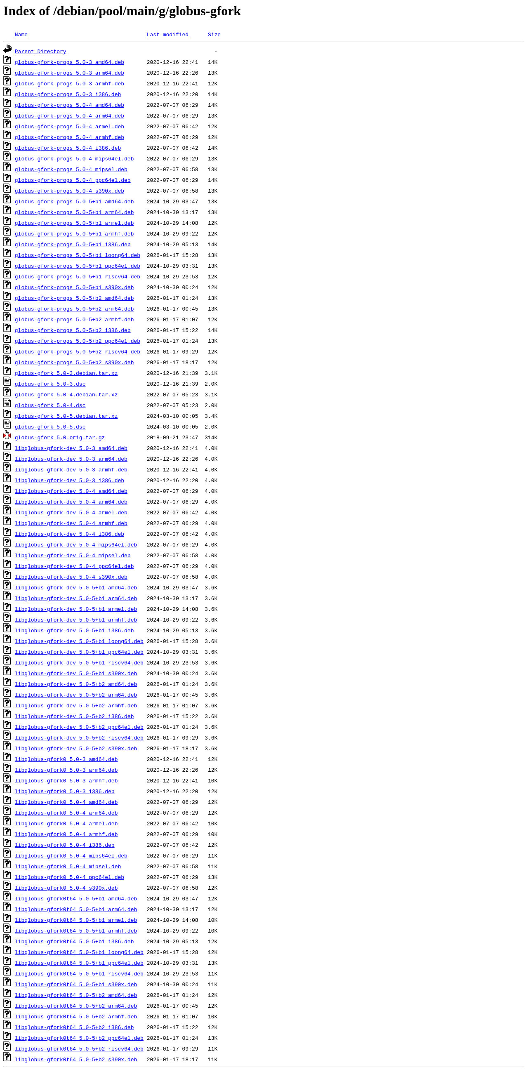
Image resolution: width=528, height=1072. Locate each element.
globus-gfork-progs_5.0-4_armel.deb (69, 126)
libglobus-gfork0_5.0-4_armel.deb (66, 823)
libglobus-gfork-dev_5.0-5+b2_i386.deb (74, 716)
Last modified (168, 34)
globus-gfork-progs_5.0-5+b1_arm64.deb (74, 212)
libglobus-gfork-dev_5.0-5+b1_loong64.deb (79, 641)
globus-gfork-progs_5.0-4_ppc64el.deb (73, 180)
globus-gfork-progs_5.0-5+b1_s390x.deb (74, 287)
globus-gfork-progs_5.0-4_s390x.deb (69, 190)
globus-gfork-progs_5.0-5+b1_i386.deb (73, 244)
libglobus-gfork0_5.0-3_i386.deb (65, 791)
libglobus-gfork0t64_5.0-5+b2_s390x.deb (76, 1059)
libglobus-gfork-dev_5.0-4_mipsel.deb (73, 555)
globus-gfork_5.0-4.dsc (50, 405)
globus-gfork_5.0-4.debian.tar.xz (66, 394)
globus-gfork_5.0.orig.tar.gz (60, 437)
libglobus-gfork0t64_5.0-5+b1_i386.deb (74, 941)
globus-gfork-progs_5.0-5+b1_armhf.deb (74, 233)
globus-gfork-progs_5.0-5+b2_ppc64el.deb (77, 340)
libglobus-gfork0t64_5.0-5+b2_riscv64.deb (79, 1048)
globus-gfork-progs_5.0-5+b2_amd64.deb (74, 298)
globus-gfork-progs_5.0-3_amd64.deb (69, 62)
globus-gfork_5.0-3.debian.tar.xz (66, 373)
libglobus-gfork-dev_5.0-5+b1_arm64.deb (76, 598)
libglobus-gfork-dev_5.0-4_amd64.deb (71, 491)
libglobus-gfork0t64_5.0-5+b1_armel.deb (76, 920)
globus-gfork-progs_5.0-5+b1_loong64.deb (77, 255)
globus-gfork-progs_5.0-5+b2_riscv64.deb (77, 351)
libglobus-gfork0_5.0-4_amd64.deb (66, 802)
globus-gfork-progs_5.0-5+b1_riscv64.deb (77, 276)
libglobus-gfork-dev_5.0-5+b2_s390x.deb (76, 748)
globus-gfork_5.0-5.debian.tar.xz (66, 415)
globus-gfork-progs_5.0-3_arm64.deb (69, 72)
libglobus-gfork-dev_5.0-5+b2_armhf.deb (76, 705)
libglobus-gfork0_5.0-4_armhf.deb (66, 834)
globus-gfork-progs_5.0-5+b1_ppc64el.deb (77, 265)
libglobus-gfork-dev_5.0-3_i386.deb (69, 480)
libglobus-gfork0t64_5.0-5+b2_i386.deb (74, 1027)
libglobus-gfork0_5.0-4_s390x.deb (66, 887)
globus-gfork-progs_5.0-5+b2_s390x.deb (74, 362)
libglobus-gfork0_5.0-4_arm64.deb (66, 812)
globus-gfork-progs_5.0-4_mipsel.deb (71, 169)
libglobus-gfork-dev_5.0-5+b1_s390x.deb (76, 673)
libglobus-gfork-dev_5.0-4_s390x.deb (71, 576)
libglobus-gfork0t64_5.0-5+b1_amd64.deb (76, 898)
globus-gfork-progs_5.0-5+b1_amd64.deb (74, 201)
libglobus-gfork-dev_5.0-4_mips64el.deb (76, 544)
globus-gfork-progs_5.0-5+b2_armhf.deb (74, 319)
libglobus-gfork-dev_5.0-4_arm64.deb (71, 501)
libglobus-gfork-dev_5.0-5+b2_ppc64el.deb (79, 726)
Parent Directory (40, 51)
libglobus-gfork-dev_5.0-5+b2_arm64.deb (76, 694)
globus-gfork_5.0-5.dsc (50, 426)
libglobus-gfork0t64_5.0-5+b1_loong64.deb (79, 952)
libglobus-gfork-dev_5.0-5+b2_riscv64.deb (79, 737)
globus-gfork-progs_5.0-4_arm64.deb (69, 115)
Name (21, 34)
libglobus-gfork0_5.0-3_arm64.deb (66, 769)
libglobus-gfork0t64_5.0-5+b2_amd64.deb (76, 995)
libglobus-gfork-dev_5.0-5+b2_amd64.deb (76, 684)
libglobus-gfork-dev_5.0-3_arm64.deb (71, 458)
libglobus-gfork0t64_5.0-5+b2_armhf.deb (76, 1016)
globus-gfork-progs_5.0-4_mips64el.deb (74, 158)
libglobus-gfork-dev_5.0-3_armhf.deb (71, 469)
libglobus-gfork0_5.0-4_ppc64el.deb (69, 877)
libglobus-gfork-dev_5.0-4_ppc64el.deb (74, 566)
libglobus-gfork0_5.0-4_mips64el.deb (71, 855)
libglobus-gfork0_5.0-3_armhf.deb (66, 780)
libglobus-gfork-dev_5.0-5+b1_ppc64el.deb (79, 651)
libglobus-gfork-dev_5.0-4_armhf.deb (71, 523)
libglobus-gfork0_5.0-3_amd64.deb (66, 759)
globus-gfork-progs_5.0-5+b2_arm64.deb (74, 308)
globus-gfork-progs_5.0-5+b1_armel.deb (74, 222)
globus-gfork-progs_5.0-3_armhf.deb (69, 83)
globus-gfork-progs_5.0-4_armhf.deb (69, 137)
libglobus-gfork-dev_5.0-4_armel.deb (71, 512)
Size (214, 34)
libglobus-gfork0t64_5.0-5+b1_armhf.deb (76, 930)
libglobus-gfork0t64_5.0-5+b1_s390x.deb (76, 984)
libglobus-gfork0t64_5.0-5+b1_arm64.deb (76, 909)
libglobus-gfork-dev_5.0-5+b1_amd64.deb (76, 587)
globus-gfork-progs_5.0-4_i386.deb (68, 147)
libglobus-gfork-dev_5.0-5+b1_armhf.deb (76, 619)
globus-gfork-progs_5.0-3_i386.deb (68, 94)
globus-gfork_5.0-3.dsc (50, 383)
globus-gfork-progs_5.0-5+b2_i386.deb (73, 330)
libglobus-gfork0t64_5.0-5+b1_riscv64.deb (79, 973)
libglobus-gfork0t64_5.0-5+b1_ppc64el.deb (79, 962)
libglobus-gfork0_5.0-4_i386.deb (65, 844)
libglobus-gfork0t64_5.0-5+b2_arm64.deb (76, 1005)
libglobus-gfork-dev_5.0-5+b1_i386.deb (74, 630)
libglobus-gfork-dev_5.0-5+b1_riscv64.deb (79, 662)
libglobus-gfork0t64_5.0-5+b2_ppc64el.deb (79, 1037)
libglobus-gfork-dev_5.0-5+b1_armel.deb (76, 609)
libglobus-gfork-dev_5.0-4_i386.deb (69, 533)
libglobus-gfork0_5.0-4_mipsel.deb (68, 866)
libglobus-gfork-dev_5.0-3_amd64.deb (71, 448)
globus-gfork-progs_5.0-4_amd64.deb (69, 104)
